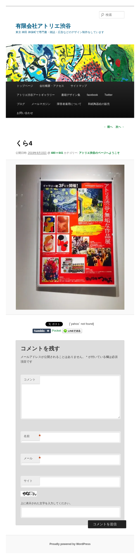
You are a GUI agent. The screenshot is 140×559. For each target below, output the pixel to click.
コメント (30, 379)
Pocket (56, 330)
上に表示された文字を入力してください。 (46, 503)
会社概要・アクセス (52, 85)
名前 (32, 436)
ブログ (21, 104)
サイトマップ (79, 85)
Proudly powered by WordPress (70, 544)
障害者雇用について (69, 104)
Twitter (108, 94)
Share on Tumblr (42, 331)
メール (32, 458)
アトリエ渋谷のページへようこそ (99, 152)
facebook (92, 94)
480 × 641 (57, 152)
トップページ (25, 85)
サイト (28, 480)
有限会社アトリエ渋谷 (43, 26)
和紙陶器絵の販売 (99, 104)
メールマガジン (40, 104)
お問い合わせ (25, 113)
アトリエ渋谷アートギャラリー (36, 94)
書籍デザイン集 (70, 94)
